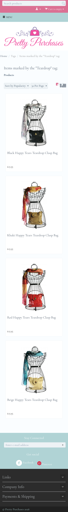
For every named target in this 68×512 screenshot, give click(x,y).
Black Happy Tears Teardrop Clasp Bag (32, 153)
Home (3, 56)
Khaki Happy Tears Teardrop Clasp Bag (32, 235)
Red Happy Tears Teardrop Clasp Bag (31, 317)
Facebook (25, 463)
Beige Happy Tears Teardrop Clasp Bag (32, 400)
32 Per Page (39, 86)
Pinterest (44, 463)
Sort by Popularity (17, 86)
